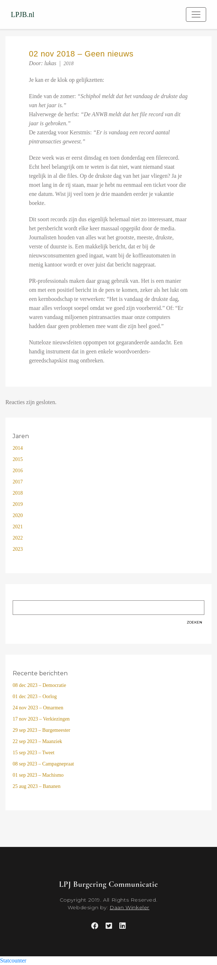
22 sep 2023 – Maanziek (37, 741)
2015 (18, 459)
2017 (18, 481)
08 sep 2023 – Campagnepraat (43, 764)
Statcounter (13, 960)
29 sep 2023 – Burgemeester (41, 730)
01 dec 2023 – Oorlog (35, 696)
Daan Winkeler (129, 907)
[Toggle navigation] (196, 14)
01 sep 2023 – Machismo (38, 775)
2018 (69, 63)
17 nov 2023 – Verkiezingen (41, 719)
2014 (18, 448)
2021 (18, 526)
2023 (18, 549)
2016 (18, 470)
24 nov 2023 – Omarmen (38, 707)
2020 (18, 515)
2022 (18, 538)
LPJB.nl (22, 14)
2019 (18, 504)
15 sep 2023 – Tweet (33, 752)
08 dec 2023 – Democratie (39, 685)
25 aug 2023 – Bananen (36, 786)
